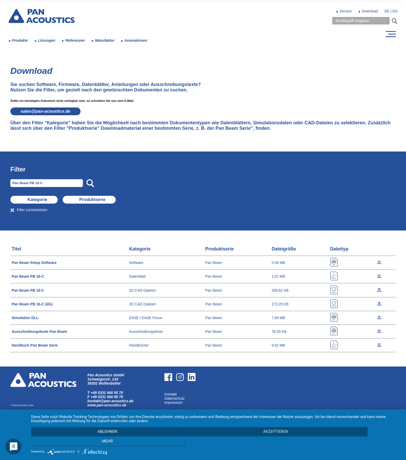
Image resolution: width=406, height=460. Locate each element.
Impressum (173, 402)
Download (368, 11)
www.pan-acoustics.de (107, 405)
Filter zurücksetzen (32, 210)
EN (393, 11)
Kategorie (50, 199)
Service (344, 11)
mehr (345, 442)
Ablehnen (86, 442)
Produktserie (127, 199)
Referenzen (77, 40)
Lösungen (48, 40)
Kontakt (170, 394)
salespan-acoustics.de (50, 111)
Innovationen (138, 40)
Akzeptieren (216, 442)
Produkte (22, 40)
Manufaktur (106, 40)
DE (385, 11)
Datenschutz (174, 398)
